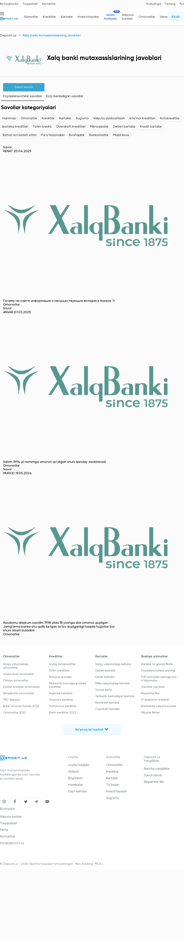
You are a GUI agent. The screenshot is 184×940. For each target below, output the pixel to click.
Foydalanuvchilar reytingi (158, 670)
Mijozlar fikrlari (150, 712)
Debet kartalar (124, 126)
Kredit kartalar (151, 126)
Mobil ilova (121, 135)
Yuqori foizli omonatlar (18, 674)
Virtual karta (103, 689)
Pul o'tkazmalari (53, 135)
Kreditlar (49, 17)
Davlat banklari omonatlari (21, 687)
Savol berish (24, 87)
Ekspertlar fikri (150, 693)
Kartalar (67, 17)
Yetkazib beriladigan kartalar (115, 696)
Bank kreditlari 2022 (62, 712)
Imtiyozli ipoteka (60, 677)
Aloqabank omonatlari (18, 693)
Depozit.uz (8, 35)
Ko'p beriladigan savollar (64, 96)
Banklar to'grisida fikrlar (157, 664)
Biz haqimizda (9, 4)
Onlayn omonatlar (15, 680)
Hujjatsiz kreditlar (60, 693)
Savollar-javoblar (153, 687)
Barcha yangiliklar (157, 768)
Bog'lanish (75, 778)
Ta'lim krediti (42, 126)
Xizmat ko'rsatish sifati (19, 135)
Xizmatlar (31, 17)
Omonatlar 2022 (14, 712)
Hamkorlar (75, 784)
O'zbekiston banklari (155, 699)
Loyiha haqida (78, 765)
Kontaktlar (49, 4)
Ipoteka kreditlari (15, 126)
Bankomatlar (99, 135)
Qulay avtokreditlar (62, 664)
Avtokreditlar (170, 118)
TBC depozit (11, 699)
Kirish (176, 17)
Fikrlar (4, 829)
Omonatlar (146, 17)
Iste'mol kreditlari (142, 118)
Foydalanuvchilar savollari (22, 96)
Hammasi (9, 118)
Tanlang (170, 4)
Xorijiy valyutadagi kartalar (113, 664)
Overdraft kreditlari (70, 126)
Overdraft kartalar (107, 709)
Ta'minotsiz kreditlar (62, 706)
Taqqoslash (30, 4)
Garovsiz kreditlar (61, 699)
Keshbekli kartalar (107, 702)
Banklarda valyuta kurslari (158, 706)
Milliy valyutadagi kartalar (112, 683)
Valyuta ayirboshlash (109, 118)
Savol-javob (153, 775)
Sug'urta (82, 118)
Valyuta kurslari (127, 16)
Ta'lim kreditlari (59, 670)
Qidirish (73, 771)
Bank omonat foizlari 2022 (21, 706)
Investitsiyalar (88, 17)
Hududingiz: (154, 4)
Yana (163, 17)
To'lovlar (112, 784)
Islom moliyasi (110, 16)
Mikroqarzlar (99, 126)
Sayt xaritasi (77, 791)
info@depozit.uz (12, 843)
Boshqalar (77, 135)
